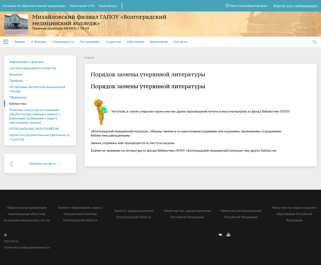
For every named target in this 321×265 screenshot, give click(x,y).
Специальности (63, 42)
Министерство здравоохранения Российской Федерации (187, 214)
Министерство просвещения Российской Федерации (240, 214)
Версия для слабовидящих (295, 6)
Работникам (135, 42)
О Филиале (38, 42)
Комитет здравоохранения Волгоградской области (133, 214)
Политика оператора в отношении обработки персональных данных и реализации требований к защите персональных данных (34, 116)
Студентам (113, 42)
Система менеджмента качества (32, 68)
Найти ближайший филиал (246, 6)
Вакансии (16, 74)
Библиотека (17, 103)
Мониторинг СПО (82, 6)
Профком (16, 80)
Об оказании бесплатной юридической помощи (37, 89)
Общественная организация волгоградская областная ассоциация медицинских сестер (27, 213)
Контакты (180, 42)
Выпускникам (159, 42)
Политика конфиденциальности (27, 247)
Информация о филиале (26, 62)
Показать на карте (45, 163)
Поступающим (89, 42)
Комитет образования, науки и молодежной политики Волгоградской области (80, 213)
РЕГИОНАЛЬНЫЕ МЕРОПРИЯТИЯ (34, 129)
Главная (20, 42)
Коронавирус (108, 6)
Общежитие (18, 97)
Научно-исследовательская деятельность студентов (39, 137)
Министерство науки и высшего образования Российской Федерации (294, 213)
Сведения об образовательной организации (33, 6)
